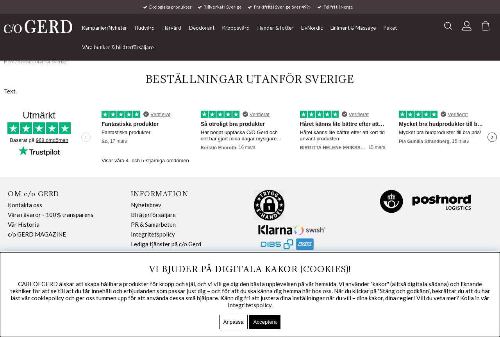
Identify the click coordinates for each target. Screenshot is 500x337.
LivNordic (312, 28)
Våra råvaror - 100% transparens (50, 214)
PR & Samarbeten (153, 224)
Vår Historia (23, 224)
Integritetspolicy (153, 234)
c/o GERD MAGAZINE (37, 234)
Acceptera (265, 322)
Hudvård (145, 28)
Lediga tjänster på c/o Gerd (166, 243)
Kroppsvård (236, 28)
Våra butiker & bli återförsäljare (118, 47)
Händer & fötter (275, 28)
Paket (390, 28)
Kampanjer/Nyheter (104, 28)
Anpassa (233, 322)
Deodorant (201, 28)
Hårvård (171, 28)
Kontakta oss (25, 204)
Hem (9, 62)
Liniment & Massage (353, 28)
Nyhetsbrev (146, 204)
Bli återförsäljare (153, 214)
